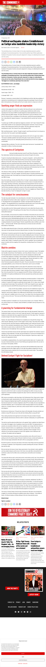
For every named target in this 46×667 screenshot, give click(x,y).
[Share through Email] (17, 62)
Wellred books (12, 607)
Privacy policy (25, 663)
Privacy (18, 602)
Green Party (36, 537)
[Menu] (43, 2)
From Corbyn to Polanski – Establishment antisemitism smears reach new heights (37, 545)
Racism (17, 538)
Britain (22, 47)
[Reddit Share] (8, 62)
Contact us (11, 602)
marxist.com (22, 607)
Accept (23, 653)
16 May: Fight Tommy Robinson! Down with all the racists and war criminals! (22, 544)
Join (23, 602)
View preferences (23, 660)
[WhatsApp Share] (11, 62)
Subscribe (35, 602)
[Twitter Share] (5, 62)
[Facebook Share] (2, 62)
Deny (23, 656)
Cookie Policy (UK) (32, 607)
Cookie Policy (20, 663)
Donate (29, 602)
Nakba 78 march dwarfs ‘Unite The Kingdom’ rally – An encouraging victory (7, 543)
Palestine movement (9, 537)
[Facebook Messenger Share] (14, 62)
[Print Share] (20, 62)
